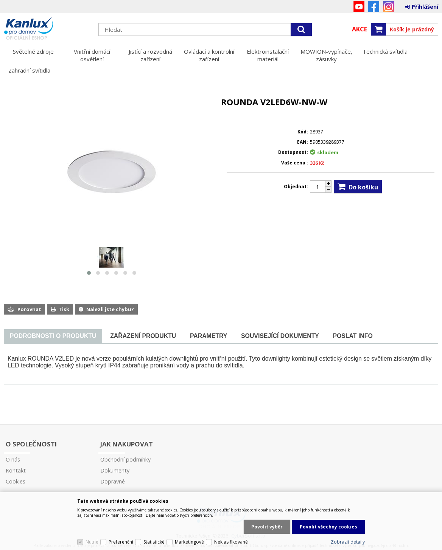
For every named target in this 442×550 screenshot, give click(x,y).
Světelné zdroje (33, 51)
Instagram (388, 6)
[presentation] (53, 336)
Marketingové (189, 542)
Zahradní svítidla (29, 70)
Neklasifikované (231, 542)
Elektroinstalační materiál (268, 55)
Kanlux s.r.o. (47, 29)
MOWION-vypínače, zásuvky (326, 55)
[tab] (53, 336)
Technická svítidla (385, 51)
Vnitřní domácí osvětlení (92, 55)
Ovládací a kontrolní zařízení (209, 55)
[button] (88, 273)
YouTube (358, 6)
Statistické (154, 542)
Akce (359, 29)
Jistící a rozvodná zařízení (150, 55)
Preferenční (121, 542)
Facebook (373, 6)
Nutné (92, 542)
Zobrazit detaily (348, 542)
